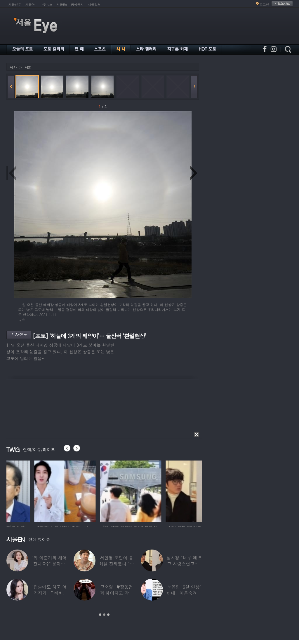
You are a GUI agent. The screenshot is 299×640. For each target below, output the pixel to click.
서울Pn (30, 4)
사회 (28, 67)
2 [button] (104, 614)
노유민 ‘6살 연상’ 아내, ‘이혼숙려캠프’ (184, 593)
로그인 (264, 4)
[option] (37, 490)
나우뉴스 (46, 4)
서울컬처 (94, 4)
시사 (13, 67)
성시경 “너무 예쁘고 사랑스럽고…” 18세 (183, 563)
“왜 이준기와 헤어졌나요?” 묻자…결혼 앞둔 (49, 563)
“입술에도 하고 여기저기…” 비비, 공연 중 (49, 593)
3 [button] (108, 614)
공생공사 (77, 4)
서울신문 (14, 4)
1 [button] (100, 614)
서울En (62, 4)
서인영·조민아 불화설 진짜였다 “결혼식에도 (116, 563)
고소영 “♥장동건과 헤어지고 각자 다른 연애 (116, 593)
